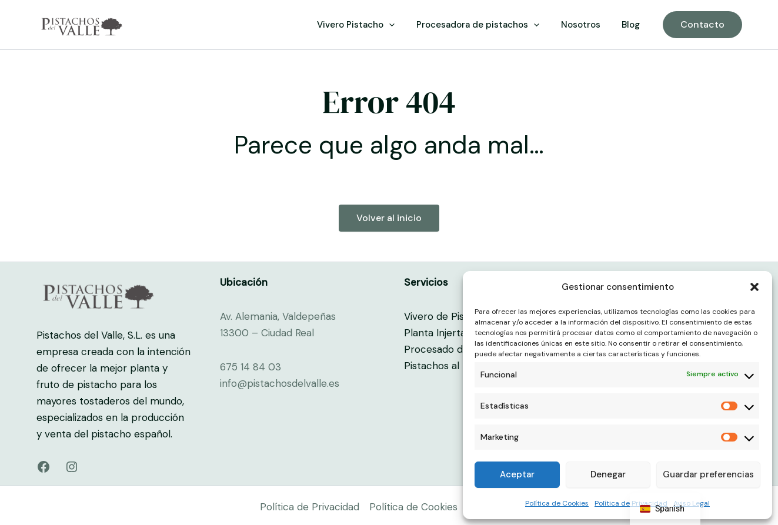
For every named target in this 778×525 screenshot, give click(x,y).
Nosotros (586, 25)
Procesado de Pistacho (458, 349)
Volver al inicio (389, 218)
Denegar (608, 474)
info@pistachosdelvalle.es (279, 383)
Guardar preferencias (708, 474)
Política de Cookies (557, 503)
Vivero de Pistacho (447, 316)
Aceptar (517, 474)
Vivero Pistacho (370, 24)
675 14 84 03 (250, 366)
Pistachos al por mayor (457, 365)
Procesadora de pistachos (487, 24)
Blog (633, 25)
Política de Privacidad (309, 506)
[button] (754, 287)
